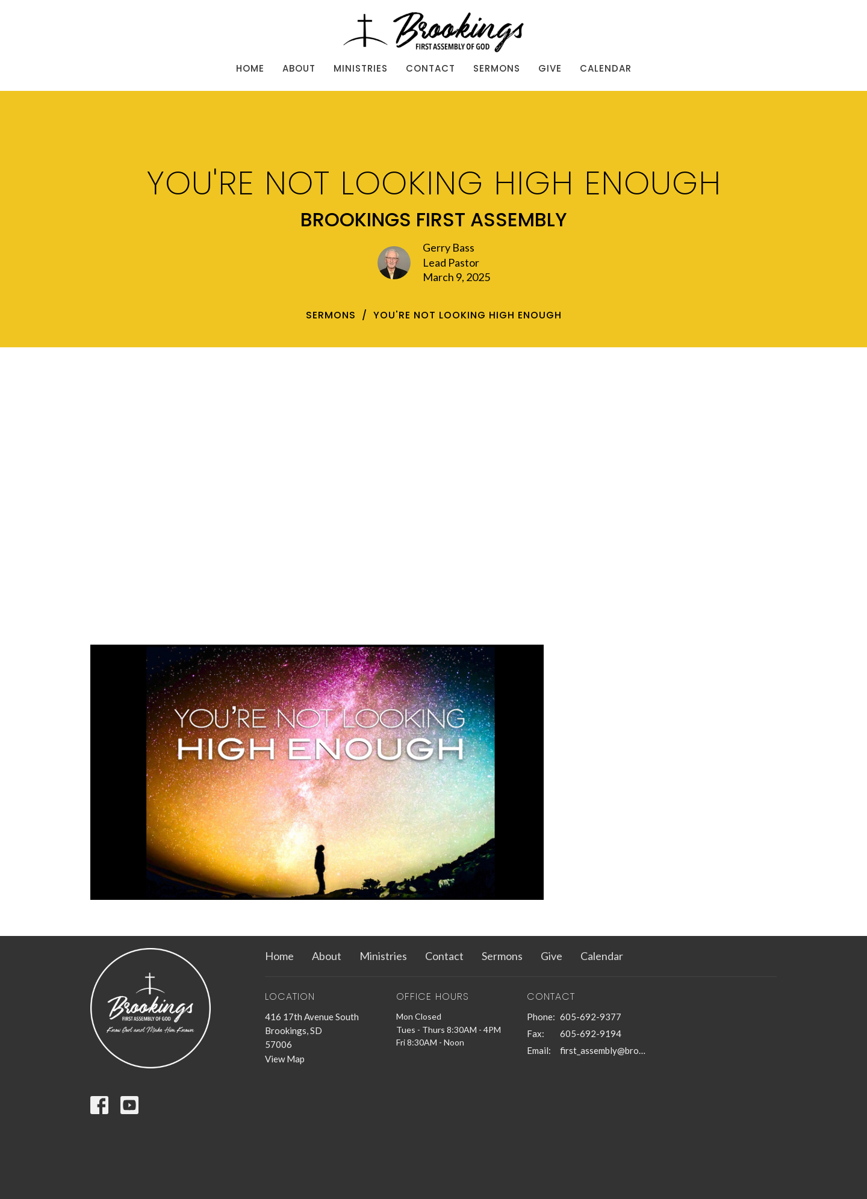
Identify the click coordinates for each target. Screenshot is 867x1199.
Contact (430, 68)
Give (550, 68)
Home (250, 68)
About (298, 68)
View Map (285, 1058)
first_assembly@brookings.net (603, 1050)
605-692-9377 (590, 1016)
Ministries (361, 68)
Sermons (496, 68)
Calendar (606, 68)
